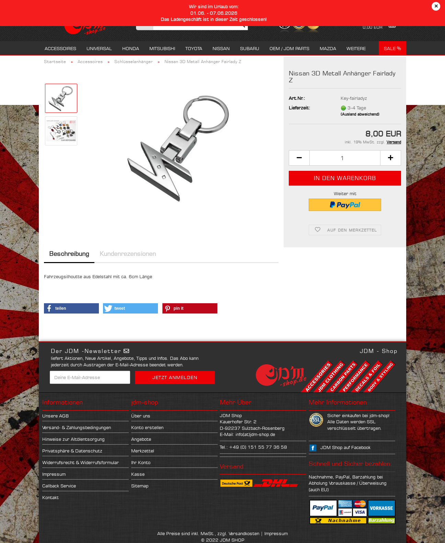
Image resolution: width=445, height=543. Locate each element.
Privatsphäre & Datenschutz (72, 450)
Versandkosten (244, 533)
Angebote (141, 439)
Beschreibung (69, 253)
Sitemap (139, 485)
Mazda (328, 48)
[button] (299, 158)
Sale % (392, 48)
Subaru (249, 48)
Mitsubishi (162, 48)
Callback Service (59, 485)
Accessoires (60, 48)
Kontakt (50, 497)
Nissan (221, 48)
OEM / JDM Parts (289, 48)
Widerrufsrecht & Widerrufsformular (80, 462)
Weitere (356, 48)
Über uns (140, 415)
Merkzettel (142, 450)
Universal (99, 48)
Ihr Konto (140, 462)
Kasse (138, 474)
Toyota (193, 48)
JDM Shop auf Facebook (345, 447)
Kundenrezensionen (128, 253)
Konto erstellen (147, 427)
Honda (130, 48)
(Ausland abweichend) (360, 114)
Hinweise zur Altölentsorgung (73, 439)
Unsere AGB (55, 415)
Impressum (54, 474)
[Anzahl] (344, 158)
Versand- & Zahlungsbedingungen (76, 427)
